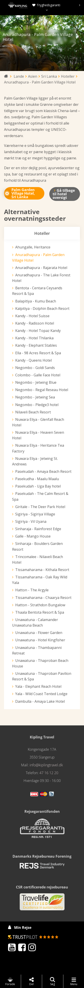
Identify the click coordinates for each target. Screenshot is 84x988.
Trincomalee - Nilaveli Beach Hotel (37, 559)
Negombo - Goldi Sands (35, 367)
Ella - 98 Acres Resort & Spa (38, 352)
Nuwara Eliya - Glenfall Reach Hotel (38, 422)
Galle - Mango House (33, 536)
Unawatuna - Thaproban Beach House (40, 663)
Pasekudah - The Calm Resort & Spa (40, 496)
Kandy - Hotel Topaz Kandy (38, 330)
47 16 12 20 (48, 772)
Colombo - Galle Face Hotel (37, 375)
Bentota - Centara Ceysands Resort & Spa (37, 291)
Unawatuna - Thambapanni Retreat (37, 650)
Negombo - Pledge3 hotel (36, 404)
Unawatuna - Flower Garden (38, 632)
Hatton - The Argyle (32, 590)
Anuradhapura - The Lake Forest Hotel (41, 278)
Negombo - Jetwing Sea (35, 397)
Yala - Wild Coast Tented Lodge (41, 693)
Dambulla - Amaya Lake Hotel (40, 701)
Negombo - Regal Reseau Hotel (41, 389)
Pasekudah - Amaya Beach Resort (43, 471)
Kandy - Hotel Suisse (32, 315)
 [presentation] (10, 43)
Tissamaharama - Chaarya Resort (43, 597)
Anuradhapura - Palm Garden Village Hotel (38, 257)
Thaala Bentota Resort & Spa (39, 612)
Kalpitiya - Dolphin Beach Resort (42, 308)
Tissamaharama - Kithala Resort (42, 569)
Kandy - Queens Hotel (33, 360)
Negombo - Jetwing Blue (35, 382)
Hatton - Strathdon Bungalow (40, 604)
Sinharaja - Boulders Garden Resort (37, 546)
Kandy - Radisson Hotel (34, 323)
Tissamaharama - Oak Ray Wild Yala (39, 580)
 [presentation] (73, 43)
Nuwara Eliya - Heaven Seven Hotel (38, 435)
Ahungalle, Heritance (32, 247)
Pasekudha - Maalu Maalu (37, 478)
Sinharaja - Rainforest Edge (38, 528)
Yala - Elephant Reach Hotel (38, 686)
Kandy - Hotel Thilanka (34, 338)
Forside (10, 981)
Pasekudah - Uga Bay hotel (38, 486)
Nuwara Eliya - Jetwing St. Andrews (35, 461)
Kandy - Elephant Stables (36, 345)
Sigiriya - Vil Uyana (30, 521)
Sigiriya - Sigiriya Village (35, 514)
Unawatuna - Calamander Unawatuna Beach (35, 622)
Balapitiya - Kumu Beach (35, 301)
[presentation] (80, 5)
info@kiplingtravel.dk (46, 765)
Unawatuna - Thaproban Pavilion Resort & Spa (41, 676)
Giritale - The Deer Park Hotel (40, 506)
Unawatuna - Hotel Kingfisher (40, 640)
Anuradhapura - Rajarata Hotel (41, 267)
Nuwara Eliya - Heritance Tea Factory (38, 448)
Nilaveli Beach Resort (33, 412)
